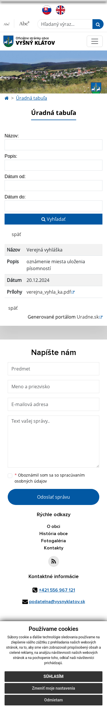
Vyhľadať (53, 219)
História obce (53, 533)
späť (16, 234)
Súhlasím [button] (54, 676)
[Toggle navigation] (95, 41)
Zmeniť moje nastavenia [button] (53, 688)
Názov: (12, 135)
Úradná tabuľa (31, 98)
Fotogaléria (53, 541)
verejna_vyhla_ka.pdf (49, 292)
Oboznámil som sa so (50, 478)
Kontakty (53, 548)
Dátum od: (15, 176)
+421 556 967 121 (57, 590)
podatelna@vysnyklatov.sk (57, 601)
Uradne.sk (88, 317)
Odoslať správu (53, 497)
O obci (53, 526)
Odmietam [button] (53, 700)
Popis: (11, 156)
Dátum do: (15, 196)
